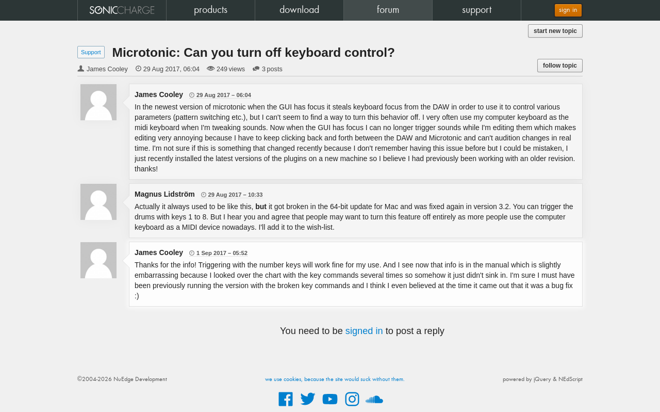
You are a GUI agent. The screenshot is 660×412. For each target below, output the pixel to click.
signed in (364, 331)
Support (91, 52)
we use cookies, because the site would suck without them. (335, 379)
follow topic (560, 65)
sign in (568, 10)
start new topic (555, 31)
